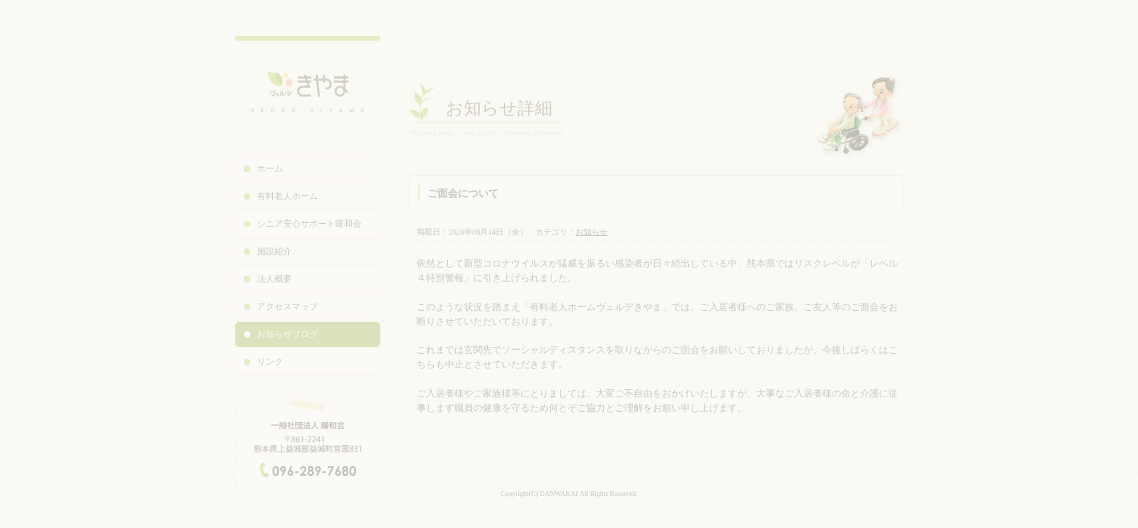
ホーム (270, 168)
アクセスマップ (287, 306)
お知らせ (591, 231)
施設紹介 (274, 251)
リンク (270, 362)
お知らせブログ (287, 334)
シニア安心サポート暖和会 (309, 224)
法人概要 (274, 279)
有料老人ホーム (287, 196)
